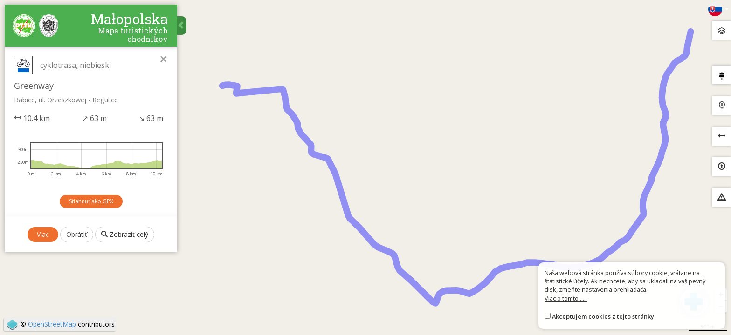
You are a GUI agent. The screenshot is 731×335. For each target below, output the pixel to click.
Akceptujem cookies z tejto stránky (603, 316)
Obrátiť (76, 234)
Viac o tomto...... (566, 298)
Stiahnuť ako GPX (91, 201)
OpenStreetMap (52, 324)
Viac (43, 234)
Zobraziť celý (124, 234)
